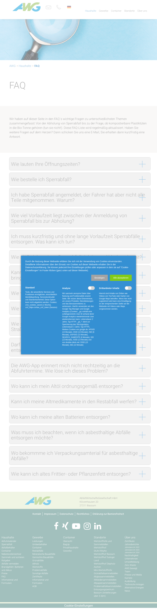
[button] (99, 278)
